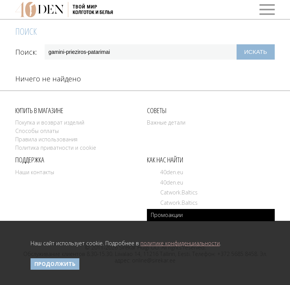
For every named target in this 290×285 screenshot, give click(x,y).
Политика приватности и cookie (55, 147)
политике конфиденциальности (180, 243)
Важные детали (166, 122)
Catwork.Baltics (179, 192)
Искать (255, 52)
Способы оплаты (37, 130)
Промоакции (167, 215)
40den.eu (171, 172)
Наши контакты (34, 172)
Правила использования (46, 139)
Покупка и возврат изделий (49, 122)
